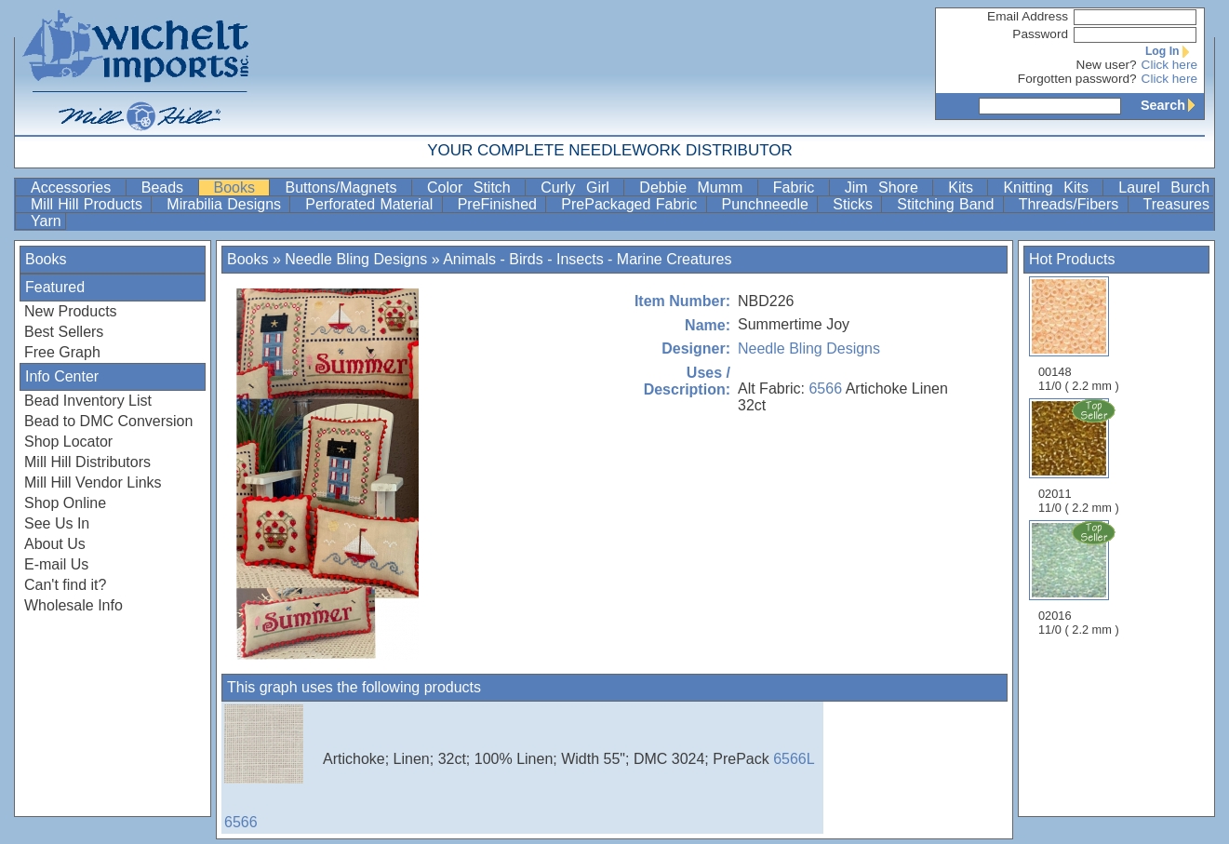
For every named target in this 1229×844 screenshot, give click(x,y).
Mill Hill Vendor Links (93, 482)
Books (240, 187)
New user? (1106, 65)
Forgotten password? (1077, 79)
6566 (825, 388)
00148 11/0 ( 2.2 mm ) (1078, 334)
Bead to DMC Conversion (108, 421)
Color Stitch (474, 187)
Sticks (855, 204)
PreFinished (500, 204)
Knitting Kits (1051, 187)
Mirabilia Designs (226, 204)
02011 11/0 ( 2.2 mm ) (1080, 456)
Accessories (76, 187)
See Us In (56, 523)
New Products (70, 311)
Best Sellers (63, 332)
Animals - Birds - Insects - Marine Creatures (587, 259)
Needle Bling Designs (356, 259)
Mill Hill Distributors (87, 462)
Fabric (799, 187)
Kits (965, 187)
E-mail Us (56, 564)
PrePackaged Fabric (631, 204)
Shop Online (65, 503)
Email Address (1027, 16)
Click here (1169, 65)
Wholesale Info (73, 605)
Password (1040, 34)
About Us (55, 544)
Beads (167, 187)
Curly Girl (580, 187)
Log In (1171, 51)
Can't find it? (65, 585)
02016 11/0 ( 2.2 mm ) (1080, 577)
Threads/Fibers (1071, 204)
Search (1172, 105)
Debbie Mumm (696, 187)
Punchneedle (768, 204)
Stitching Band (947, 204)
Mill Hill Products (89, 204)
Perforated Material (371, 204)
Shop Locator (68, 441)
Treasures (1176, 204)
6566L (794, 759)
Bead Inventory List (88, 401)
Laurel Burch (1163, 187)
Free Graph (62, 352)
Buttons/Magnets (346, 187)
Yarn (46, 221)
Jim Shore (887, 187)
